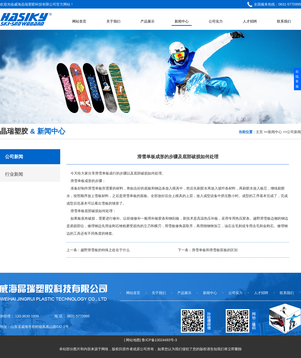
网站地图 (133, 340)
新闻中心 (275, 132)
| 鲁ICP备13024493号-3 (158, 340)
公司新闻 (294, 132)
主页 (259, 132)
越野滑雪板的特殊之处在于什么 (105, 250)
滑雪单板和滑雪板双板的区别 (215, 250)
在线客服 (297, 79)
